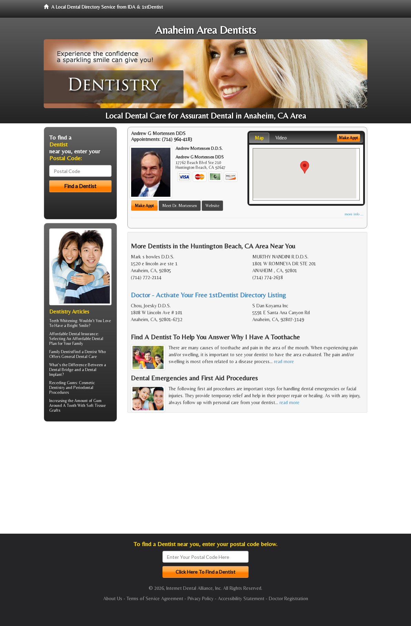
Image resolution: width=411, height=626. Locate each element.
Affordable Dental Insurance (73, 333)
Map (259, 138)
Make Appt (144, 205)
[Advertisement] (79, 480)
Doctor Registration (288, 598)
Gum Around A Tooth (75, 403)
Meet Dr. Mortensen (179, 205)
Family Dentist (61, 351)
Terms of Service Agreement (155, 598)
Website (212, 205)
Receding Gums (63, 382)
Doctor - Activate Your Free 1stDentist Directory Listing (208, 295)
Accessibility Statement (241, 598)
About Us (112, 598)
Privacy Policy (200, 598)
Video (281, 138)
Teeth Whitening (63, 320)
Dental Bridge (61, 369)
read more (284, 361)
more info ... (354, 214)
